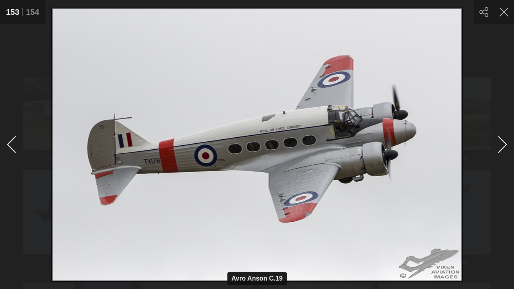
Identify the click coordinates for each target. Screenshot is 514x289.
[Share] (484, 12)
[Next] (502, 144)
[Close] (504, 12)
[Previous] (12, 144)
